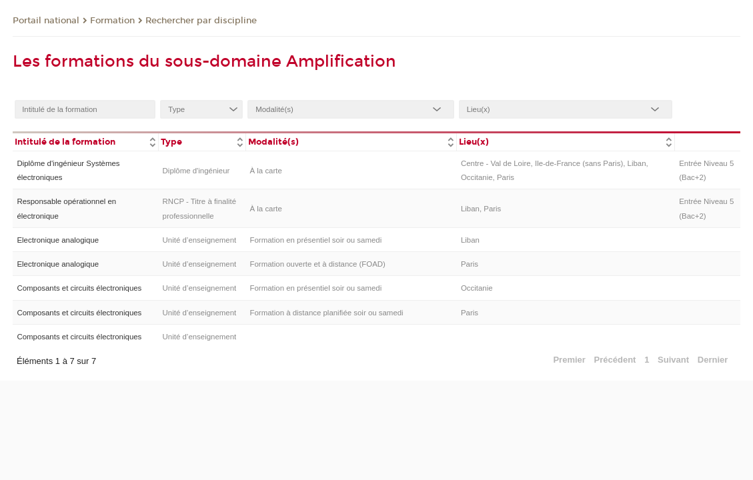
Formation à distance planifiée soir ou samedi (327, 313)
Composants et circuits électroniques (79, 288)
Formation (112, 20)
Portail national (46, 20)
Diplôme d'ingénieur (196, 171)
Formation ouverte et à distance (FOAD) (318, 264)
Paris (469, 264)
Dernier (713, 360)
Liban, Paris (481, 209)
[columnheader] (85, 141)
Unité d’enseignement (200, 240)
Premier (569, 360)
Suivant (673, 360)
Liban (470, 240)
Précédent (615, 360)
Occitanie (477, 288)
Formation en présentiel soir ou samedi (316, 240)
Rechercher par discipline (201, 20)
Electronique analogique (58, 240)
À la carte (266, 171)
